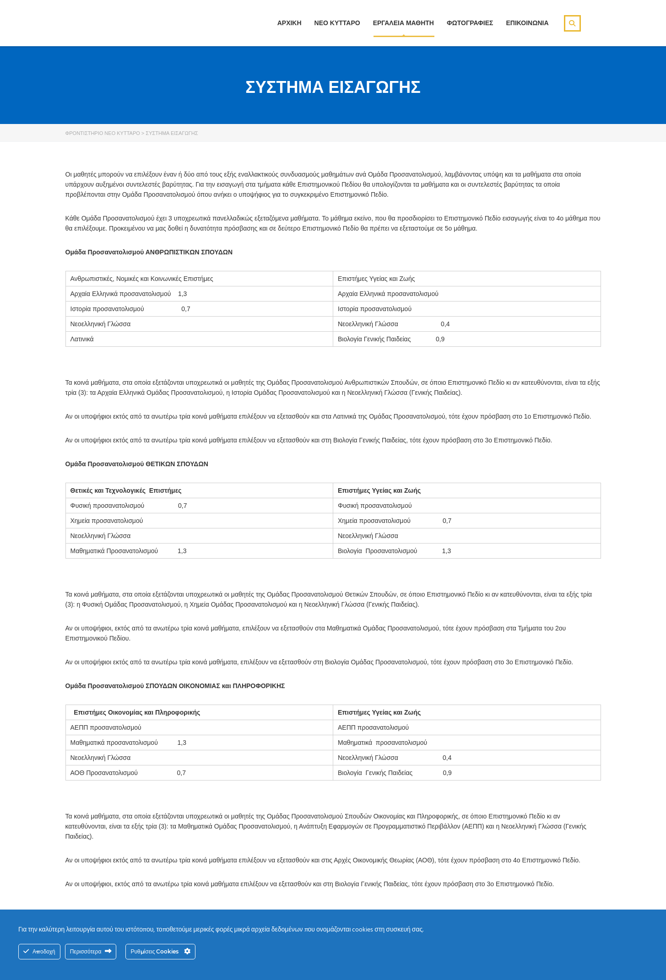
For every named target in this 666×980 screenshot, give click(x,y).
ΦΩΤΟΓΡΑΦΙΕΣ (470, 23)
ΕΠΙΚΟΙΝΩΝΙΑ (527, 23)
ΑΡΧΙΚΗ (289, 23)
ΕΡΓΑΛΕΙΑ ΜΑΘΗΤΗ (403, 23)
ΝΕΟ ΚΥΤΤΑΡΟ (337, 23)
